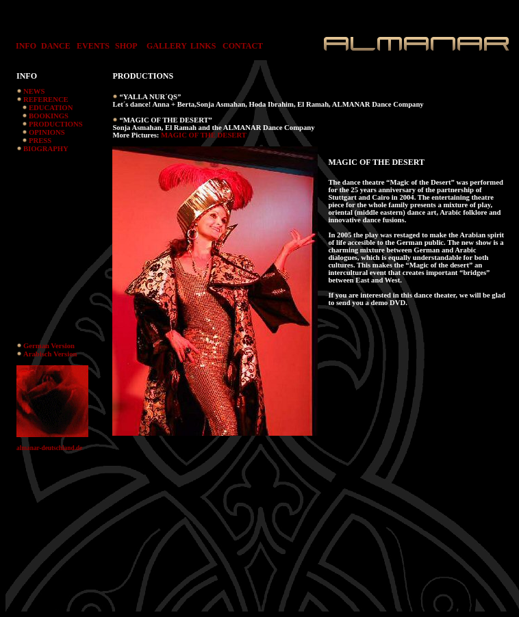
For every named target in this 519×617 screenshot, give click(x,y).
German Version (49, 346)
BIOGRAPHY (45, 149)
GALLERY (167, 46)
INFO (23, 46)
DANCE (56, 46)
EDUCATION (51, 107)
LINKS (203, 46)
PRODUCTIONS (56, 124)
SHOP (126, 46)
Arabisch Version (50, 354)
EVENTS (93, 46)
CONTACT (243, 46)
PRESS (40, 140)
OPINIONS (47, 132)
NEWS (34, 91)
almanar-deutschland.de (49, 448)
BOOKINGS (48, 116)
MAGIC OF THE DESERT (203, 135)
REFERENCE (45, 99)
